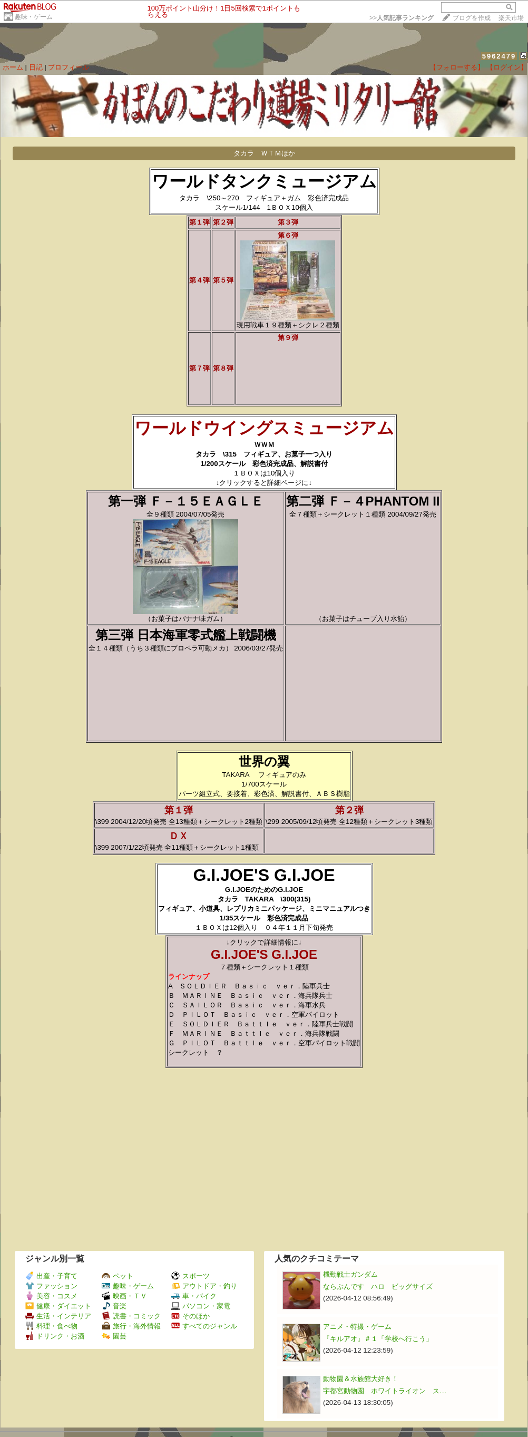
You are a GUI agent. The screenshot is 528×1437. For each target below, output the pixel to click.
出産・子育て (51, 1276)
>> (401, 18)
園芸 (114, 1336)
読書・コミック (131, 1316)
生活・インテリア (58, 1316)
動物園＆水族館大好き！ (360, 1379)
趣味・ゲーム (34, 17)
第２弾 (354, 810)
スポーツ (190, 1276)
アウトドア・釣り (204, 1286)
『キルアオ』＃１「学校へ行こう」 (378, 1339)
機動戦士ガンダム (350, 1274)
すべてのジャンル (204, 1326)
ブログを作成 (472, 18)
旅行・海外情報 (131, 1326)
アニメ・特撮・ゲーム (357, 1327)
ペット (117, 1276)
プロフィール (68, 67)
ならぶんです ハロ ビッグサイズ (378, 1286)
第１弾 (183, 810)
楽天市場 (511, 18)
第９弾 (288, 338)
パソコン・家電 (200, 1306)
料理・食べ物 (51, 1326)
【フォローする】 (456, 67)
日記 (36, 67)
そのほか (190, 1316)
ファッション (51, 1286)
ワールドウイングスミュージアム (264, 428)
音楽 (114, 1306)
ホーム (13, 67)
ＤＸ (183, 836)
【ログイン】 (506, 67)
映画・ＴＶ (124, 1296)
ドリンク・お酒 (54, 1336)
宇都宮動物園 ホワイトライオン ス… (384, 1391)
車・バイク (194, 1296)
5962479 (499, 56)
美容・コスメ (51, 1296)
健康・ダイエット (58, 1306)
